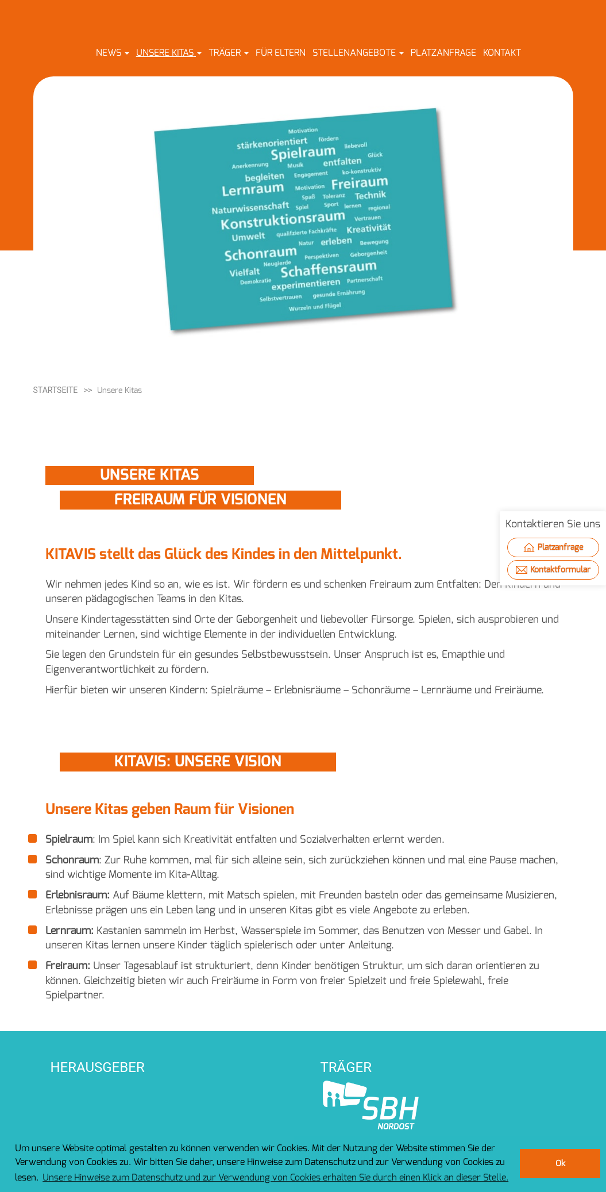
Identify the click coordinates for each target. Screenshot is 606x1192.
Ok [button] (560, 1163)
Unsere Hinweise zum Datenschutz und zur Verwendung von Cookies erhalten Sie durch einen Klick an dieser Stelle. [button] (275, 1177)
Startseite (55, 390)
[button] (112, 52)
